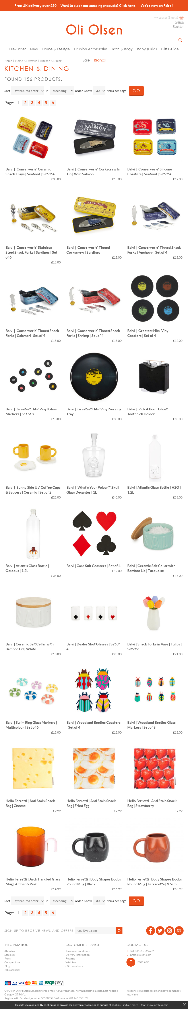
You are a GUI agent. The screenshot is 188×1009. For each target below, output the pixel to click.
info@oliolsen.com (140, 954)
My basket (166, 17)
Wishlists (71, 962)
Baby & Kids (147, 49)
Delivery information (78, 954)
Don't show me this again (154, 1004)
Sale (86, 60)
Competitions (12, 962)
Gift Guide (170, 49)
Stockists (9, 954)
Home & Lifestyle (56, 49)
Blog (7, 966)
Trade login (137, 962)
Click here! (128, 6)
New (34, 49)
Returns (70, 958)
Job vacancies (12, 969)
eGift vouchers (74, 966)
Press (7, 958)
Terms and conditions (78, 951)
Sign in (179, 22)
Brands (100, 60)
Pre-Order (17, 49)
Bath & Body (122, 49)
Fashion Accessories (90, 49)
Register (178, 26)
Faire (167, 6)
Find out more (130, 1004)
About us (9, 951)
